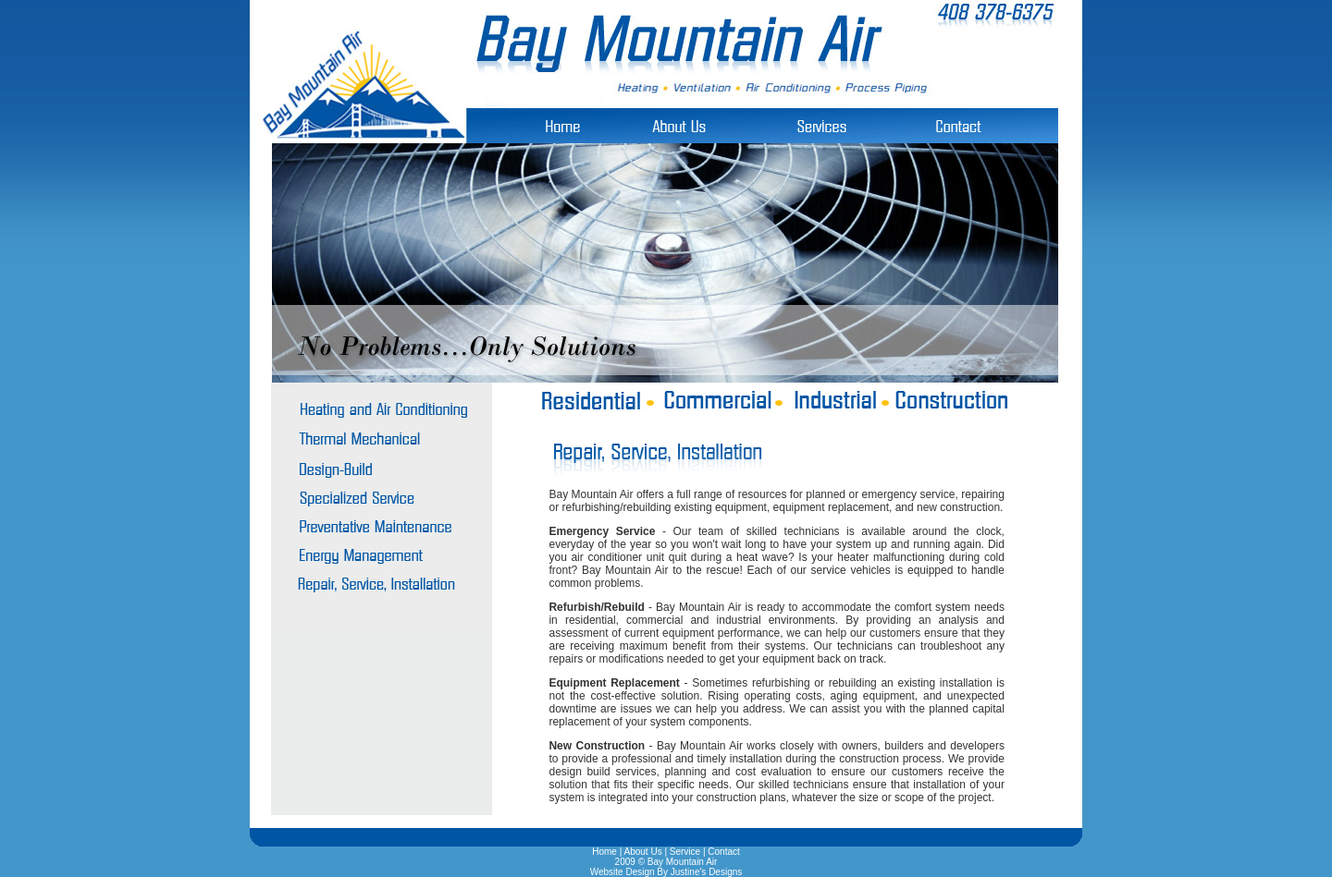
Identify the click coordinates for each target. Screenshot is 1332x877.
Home (604, 852)
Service (685, 852)
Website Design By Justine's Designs (666, 872)
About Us (643, 852)
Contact (723, 852)
